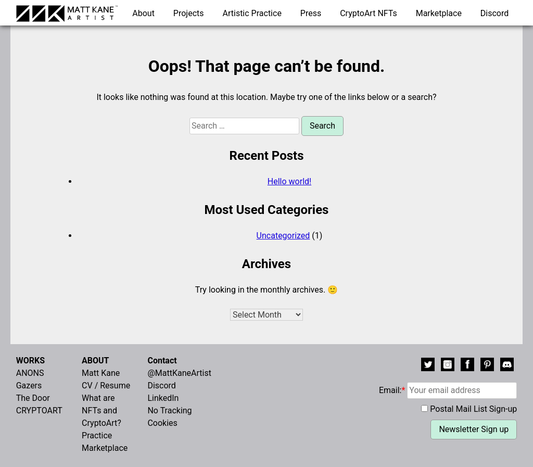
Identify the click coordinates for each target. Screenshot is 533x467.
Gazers (29, 385)
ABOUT (95, 360)
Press (310, 13)
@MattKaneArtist (179, 373)
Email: (448, 390)
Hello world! (289, 181)
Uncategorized (283, 236)
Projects (188, 13)
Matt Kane (101, 373)
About (143, 13)
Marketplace (439, 13)
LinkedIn (163, 398)
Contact (161, 360)
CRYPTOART (39, 410)
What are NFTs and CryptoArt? (101, 410)
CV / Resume (106, 385)
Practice (97, 435)
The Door (33, 398)
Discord (494, 13)
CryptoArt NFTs (368, 13)
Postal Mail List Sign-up (473, 409)
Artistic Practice (252, 13)
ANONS (30, 373)
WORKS (30, 360)
